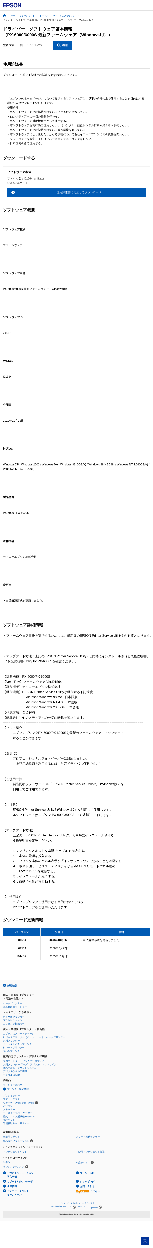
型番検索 (8, 45)
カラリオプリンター (14, 1017)
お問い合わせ (87, 1186)
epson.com (94, 1208)
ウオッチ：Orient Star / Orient (18, 1103)
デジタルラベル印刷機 (15, 1071)
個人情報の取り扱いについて (63, 1207)
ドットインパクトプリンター (18, 1044)
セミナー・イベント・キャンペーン (19, 1193)
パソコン (8, 1106)
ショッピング (87, 1181)
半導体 (6, 1162)
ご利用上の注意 (88, 1203)
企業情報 (12, 1186)
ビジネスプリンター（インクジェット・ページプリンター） (35, 1037)
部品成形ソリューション (16, 1141)
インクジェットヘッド (15, 1152)
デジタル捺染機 (11, 1075)
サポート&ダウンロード (20, 1181)
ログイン (88, 1191)
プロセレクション (12, 1020)
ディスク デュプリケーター (17, 1113)
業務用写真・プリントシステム (20, 1068)
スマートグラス (11, 1099)
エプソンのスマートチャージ (18, 1033)
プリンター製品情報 (18, 1089)
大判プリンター (11, 1040)
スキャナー (9, 1109)
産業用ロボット (11, 1137)
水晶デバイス (83, 1162)
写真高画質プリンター (15, 1007)
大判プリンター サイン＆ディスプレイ (23, 1061)
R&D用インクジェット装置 (90, 1152)
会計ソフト (9, 1120)
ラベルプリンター (12, 1051)
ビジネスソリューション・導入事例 (21, 1175)
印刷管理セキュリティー (16, 1123)
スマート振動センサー (88, 1137)
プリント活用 (87, 1173)
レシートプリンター (14, 1047)
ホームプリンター (12, 1003)
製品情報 (12, 985)
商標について (83, 1206)
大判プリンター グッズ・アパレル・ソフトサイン (29, 1064)
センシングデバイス (14, 1167)
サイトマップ (63, 1203)
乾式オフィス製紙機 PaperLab (19, 1116)
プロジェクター (11, 1096)
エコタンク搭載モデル (15, 1023)
